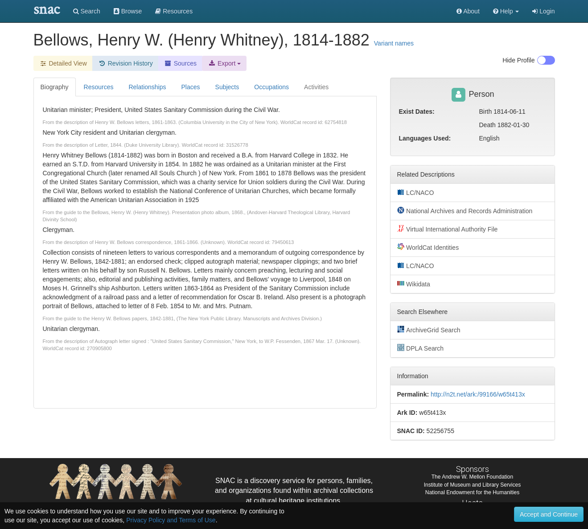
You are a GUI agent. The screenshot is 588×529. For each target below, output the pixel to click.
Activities (316, 87)
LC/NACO (415, 192)
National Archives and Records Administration (465, 211)
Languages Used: (425, 138)
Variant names (394, 43)
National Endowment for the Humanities (472, 492)
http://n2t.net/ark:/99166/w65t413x (478, 394)
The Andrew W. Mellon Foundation (472, 477)
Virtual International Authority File (447, 229)
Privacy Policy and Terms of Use (170, 520)
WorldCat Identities (428, 247)
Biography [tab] (55, 87)
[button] (506, 11)
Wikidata (413, 284)
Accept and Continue (549, 514)
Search (86, 11)
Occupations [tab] (271, 87)
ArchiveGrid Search (429, 330)
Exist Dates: (417, 111)
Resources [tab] (99, 87)
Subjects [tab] (227, 87)
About (468, 11)
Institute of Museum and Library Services (472, 485)
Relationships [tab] (147, 87)
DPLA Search (420, 348)
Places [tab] (190, 87)
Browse (128, 11)
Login (543, 11)
